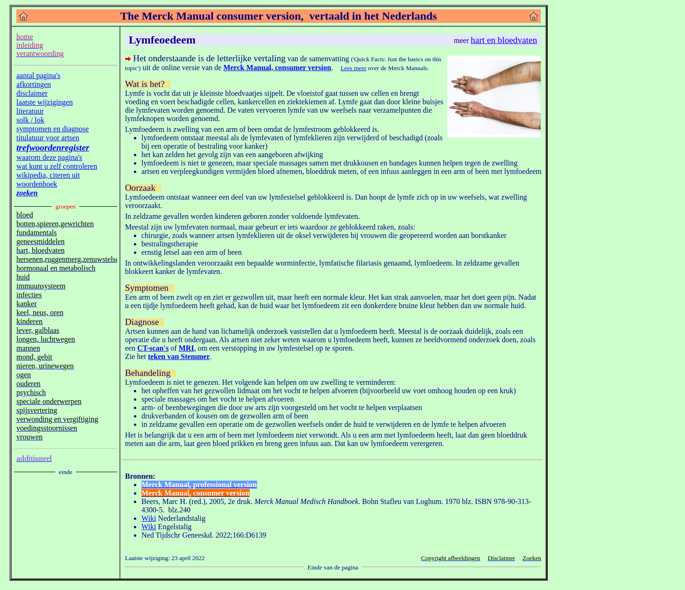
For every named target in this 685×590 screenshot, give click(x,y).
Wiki (148, 518)
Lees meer (353, 68)
